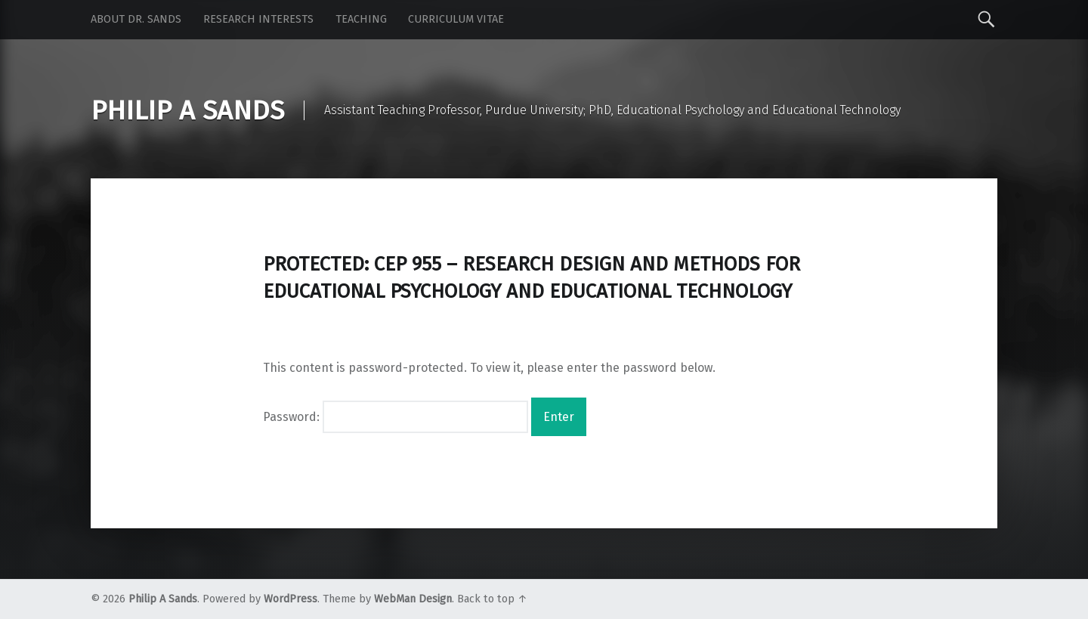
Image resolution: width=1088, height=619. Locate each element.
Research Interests (258, 19)
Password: (395, 417)
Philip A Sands (162, 599)
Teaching (361, 19)
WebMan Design (413, 599)
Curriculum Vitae (456, 19)
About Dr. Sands (136, 19)
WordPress (290, 599)
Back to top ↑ (492, 599)
